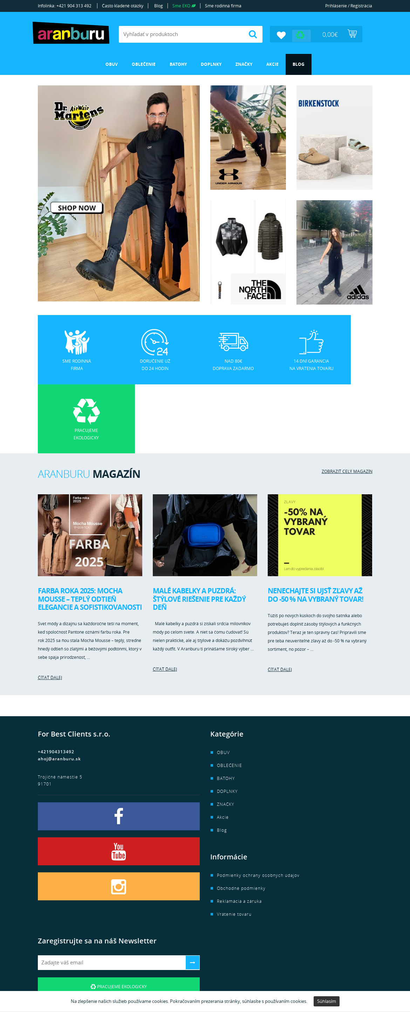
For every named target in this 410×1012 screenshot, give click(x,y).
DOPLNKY (211, 64)
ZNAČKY (243, 64)
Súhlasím (326, 1001)
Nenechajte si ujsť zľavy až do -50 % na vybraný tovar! (315, 525)
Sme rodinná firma (223, 5)
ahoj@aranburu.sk (59, 689)
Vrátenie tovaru (234, 845)
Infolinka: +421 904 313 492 (64, 5)
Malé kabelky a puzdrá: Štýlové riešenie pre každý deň (199, 529)
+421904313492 (56, 682)
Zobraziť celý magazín (347, 402)
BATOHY (178, 64)
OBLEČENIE (144, 64)
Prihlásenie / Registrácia (348, 5)
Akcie (272, 64)
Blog (158, 5)
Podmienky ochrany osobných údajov (258, 806)
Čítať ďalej (50, 608)
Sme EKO (184, 5)
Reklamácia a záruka (239, 832)
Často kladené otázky (122, 5)
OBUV (111, 64)
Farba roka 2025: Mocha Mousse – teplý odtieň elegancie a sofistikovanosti (90, 529)
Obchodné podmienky (241, 819)
